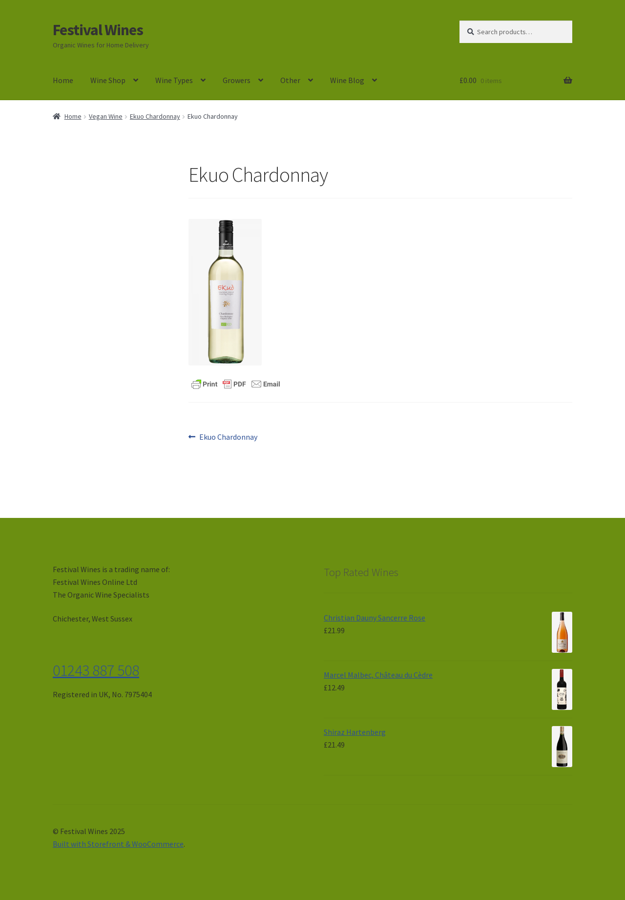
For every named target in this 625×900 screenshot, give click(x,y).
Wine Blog (347, 80)
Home (63, 80)
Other (290, 80)
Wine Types (174, 80)
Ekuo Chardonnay (155, 116)
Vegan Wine (106, 116)
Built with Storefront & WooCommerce (118, 844)
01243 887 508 (96, 670)
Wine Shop (107, 80)
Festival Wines (98, 30)
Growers (236, 80)
